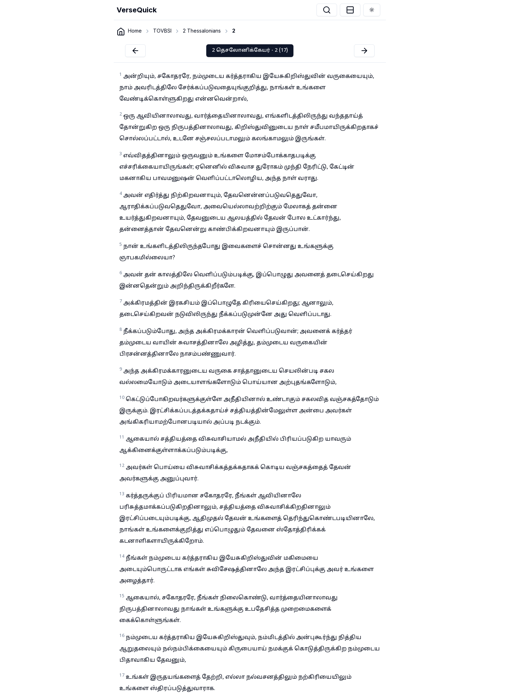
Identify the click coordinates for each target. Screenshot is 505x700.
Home (135, 31)
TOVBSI (162, 31)
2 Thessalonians (202, 31)
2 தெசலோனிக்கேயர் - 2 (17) (250, 50)
